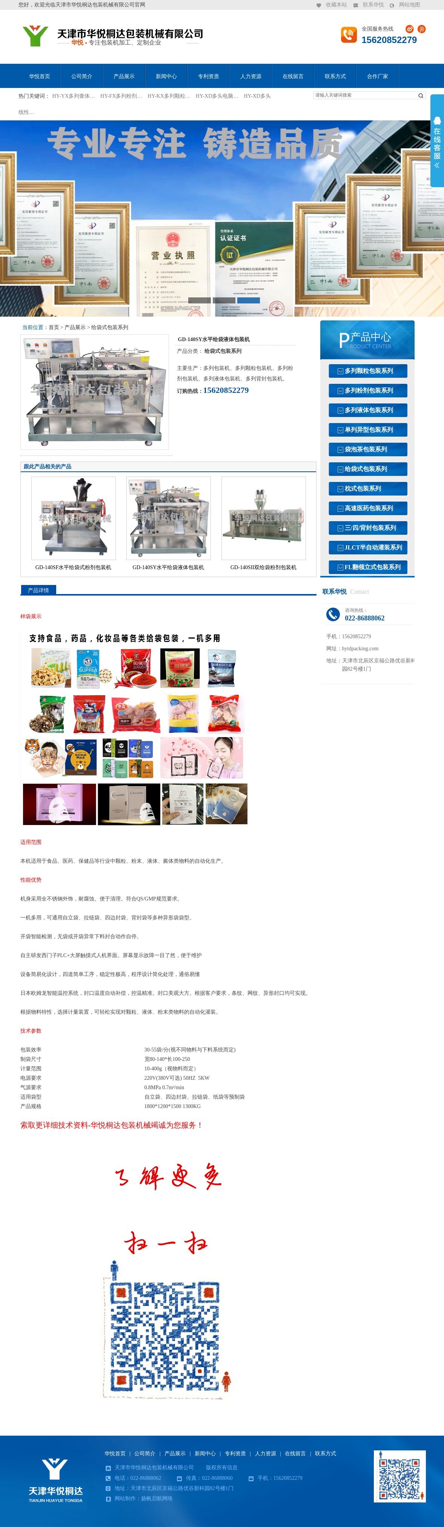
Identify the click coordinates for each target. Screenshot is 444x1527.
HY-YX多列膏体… (73, 96)
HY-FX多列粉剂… (121, 96)
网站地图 (409, 5)
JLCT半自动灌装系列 (374, 547)
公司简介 (81, 76)
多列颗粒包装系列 (369, 371)
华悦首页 (39, 76)
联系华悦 (373, 5)
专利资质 (208, 76)
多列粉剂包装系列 (369, 390)
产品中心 (370, 337)
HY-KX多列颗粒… (169, 96)
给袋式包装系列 (109, 327)
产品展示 (124, 76)
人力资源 (250, 76)
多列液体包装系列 (369, 410)
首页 (54, 327)
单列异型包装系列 (369, 429)
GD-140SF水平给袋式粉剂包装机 (73, 567)
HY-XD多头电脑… (217, 96)
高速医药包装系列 (369, 508)
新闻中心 (166, 76)
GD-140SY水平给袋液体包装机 (168, 567)
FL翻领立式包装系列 (373, 567)
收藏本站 (336, 5)
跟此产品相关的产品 (47, 466)
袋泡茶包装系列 (366, 449)
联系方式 (335, 76)
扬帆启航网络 (157, 1498)
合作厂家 (377, 76)
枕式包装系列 (363, 488)
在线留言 (293, 76)
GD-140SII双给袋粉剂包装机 (263, 567)
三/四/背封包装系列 (370, 528)
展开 (437, 142)
